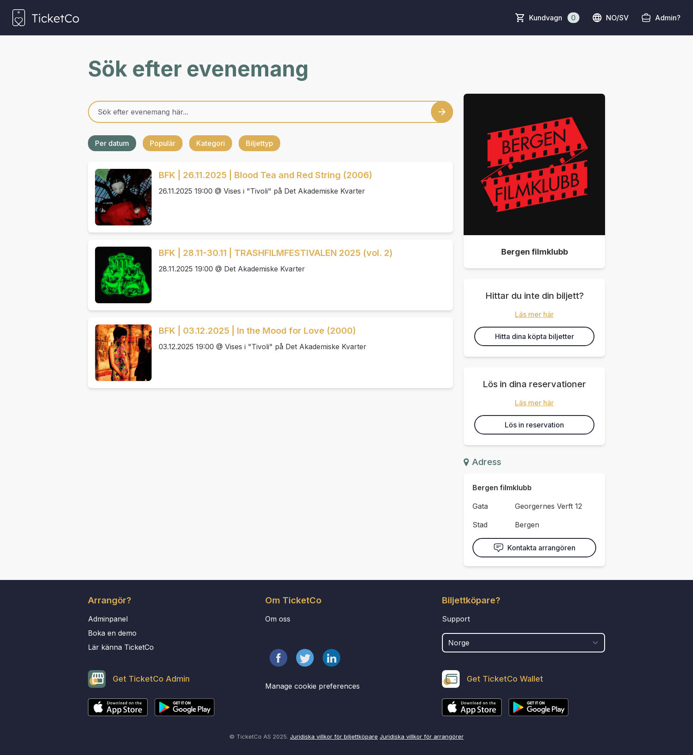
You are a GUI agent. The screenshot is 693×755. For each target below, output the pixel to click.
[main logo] (45, 17)
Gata (480, 506)
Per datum (112, 143)
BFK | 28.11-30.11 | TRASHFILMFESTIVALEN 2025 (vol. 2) (275, 253)
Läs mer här (534, 314)
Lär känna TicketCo (121, 647)
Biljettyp (259, 143)
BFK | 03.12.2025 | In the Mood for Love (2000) (257, 330)
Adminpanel (108, 618)
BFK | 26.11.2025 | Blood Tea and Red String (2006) (265, 175)
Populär (162, 143)
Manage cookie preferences (312, 686)
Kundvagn (554, 17)
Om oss (277, 618)
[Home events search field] (270, 112)
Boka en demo (112, 633)
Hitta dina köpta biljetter (534, 336)
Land (451, 628)
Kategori (210, 143)
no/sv (610, 17)
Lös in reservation (534, 424)
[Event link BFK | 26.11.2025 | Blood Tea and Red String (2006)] (120, 197)
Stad (479, 524)
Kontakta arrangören (534, 547)
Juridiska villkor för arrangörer (422, 736)
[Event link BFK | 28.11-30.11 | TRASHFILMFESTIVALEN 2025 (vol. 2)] (120, 275)
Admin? (668, 17)
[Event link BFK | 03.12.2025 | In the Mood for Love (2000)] (120, 352)
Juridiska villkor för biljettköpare (334, 736)
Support (456, 618)
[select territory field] (523, 642)
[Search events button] (442, 112)
